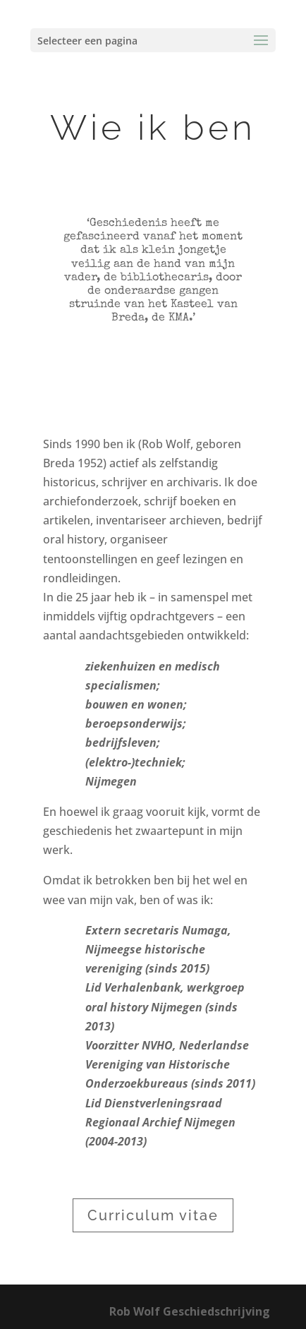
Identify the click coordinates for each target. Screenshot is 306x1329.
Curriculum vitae (153, 1215)
